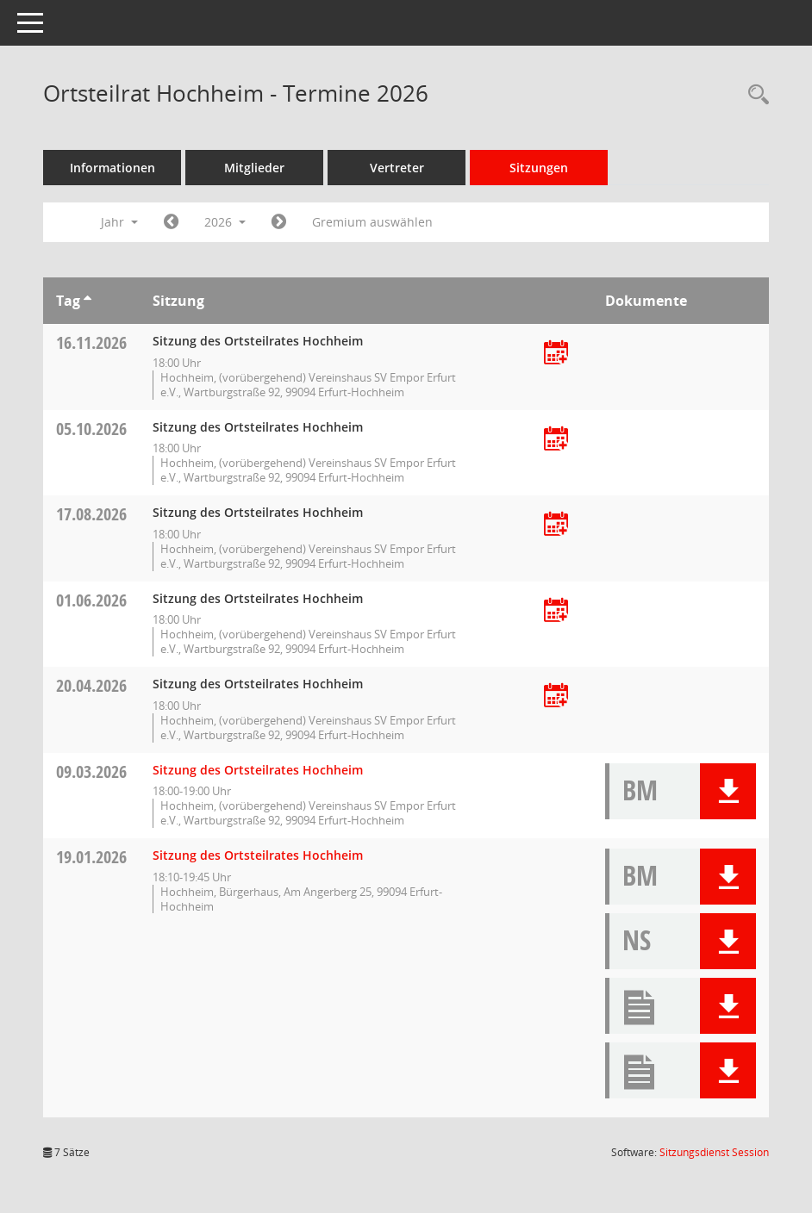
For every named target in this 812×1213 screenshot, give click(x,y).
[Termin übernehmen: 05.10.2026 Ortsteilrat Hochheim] (556, 439)
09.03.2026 (91, 771)
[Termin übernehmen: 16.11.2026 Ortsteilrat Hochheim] (556, 353)
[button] (728, 791)
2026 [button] (225, 222)
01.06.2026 (91, 600)
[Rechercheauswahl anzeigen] (754, 95)
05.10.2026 (91, 428)
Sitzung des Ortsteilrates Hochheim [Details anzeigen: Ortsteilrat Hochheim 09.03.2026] (258, 770)
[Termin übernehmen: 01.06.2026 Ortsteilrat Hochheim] (556, 611)
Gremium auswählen (372, 222)
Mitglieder (254, 167)
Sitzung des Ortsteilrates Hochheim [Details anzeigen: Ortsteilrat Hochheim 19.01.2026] (258, 855)
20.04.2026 (91, 685)
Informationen (112, 167)
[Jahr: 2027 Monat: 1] (279, 222)
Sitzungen (538, 167)
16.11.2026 (91, 342)
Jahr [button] (119, 222)
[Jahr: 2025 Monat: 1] (171, 222)
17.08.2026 (91, 514)
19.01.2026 (91, 856)
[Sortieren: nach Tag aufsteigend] (87, 300)
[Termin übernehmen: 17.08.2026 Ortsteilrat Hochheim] (556, 525)
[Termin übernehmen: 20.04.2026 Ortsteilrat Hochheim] (556, 696)
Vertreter (397, 167)
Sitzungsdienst (714, 1152)
